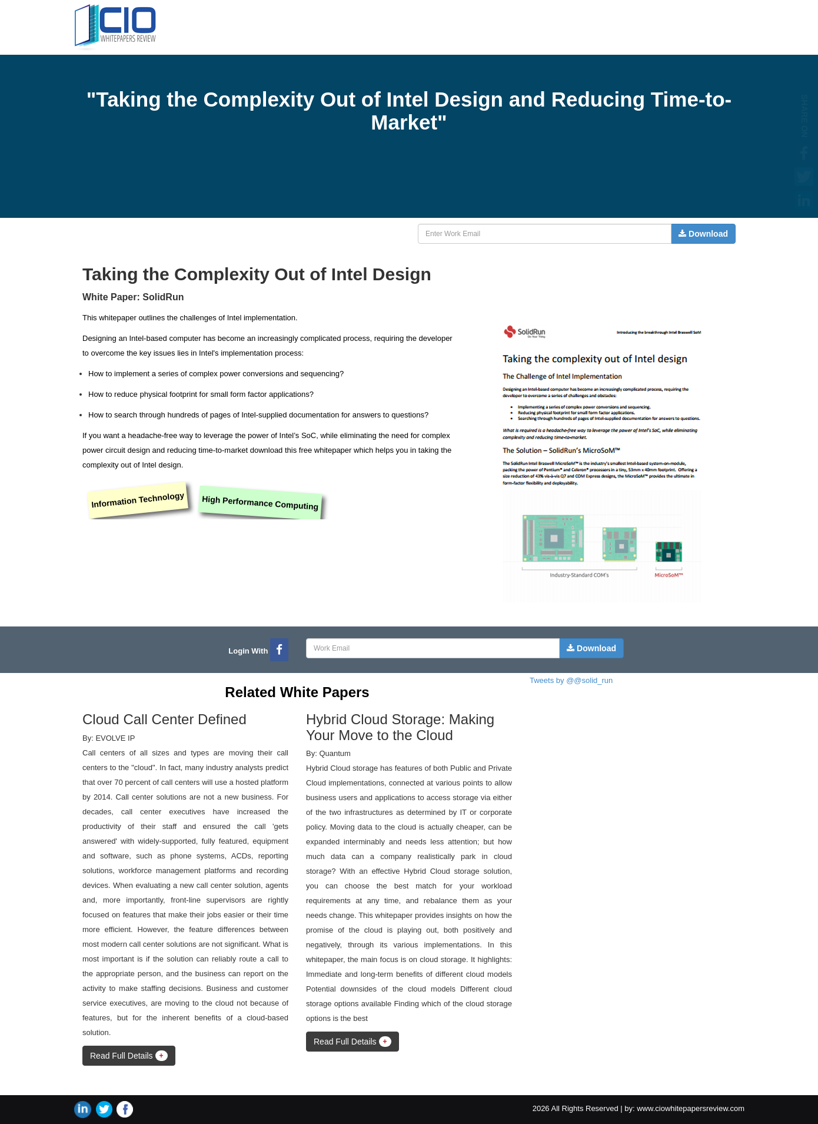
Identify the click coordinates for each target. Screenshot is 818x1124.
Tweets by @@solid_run (571, 680)
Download (703, 233)
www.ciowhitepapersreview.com (690, 1108)
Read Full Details (129, 1055)
